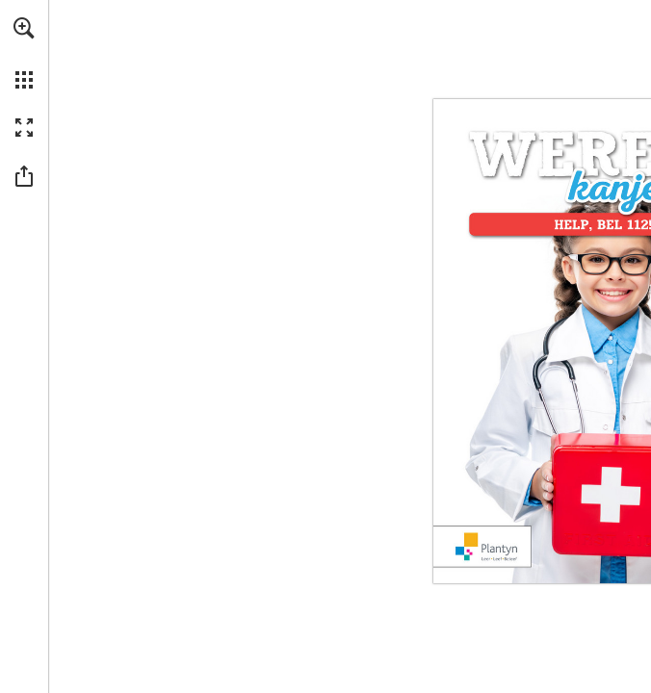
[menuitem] (24, 53)
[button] (24, 28)
